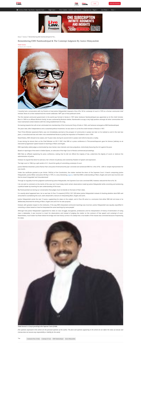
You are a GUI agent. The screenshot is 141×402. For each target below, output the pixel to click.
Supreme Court (40, 10)
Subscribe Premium (115, 3)
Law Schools (78, 10)
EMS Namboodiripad (58, 338)
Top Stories (31, 10)
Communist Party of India (33, 338)
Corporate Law (87, 10)
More (113, 10)
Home (19, 37)
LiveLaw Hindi (23, 10)
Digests (94, 10)
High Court (52, 10)
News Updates (63, 10)
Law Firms (105, 10)
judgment (70, 175)
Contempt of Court (46, 338)
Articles (70, 10)
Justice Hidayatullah (70, 338)
